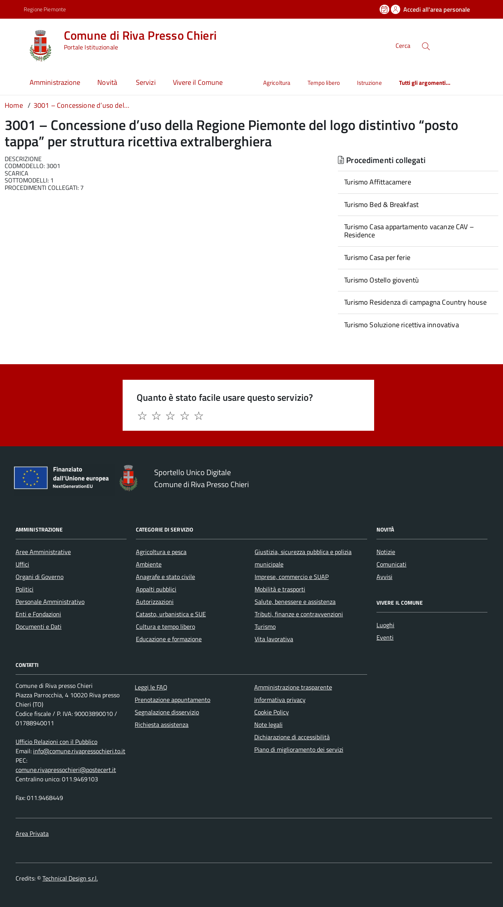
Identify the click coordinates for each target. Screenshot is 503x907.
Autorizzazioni (155, 601)
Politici (24, 589)
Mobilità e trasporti (280, 589)
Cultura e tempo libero (165, 626)
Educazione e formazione (169, 639)
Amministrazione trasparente (293, 687)
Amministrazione (55, 82)
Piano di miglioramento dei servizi (298, 749)
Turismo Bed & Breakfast (381, 204)
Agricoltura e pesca (161, 551)
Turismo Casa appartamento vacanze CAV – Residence (409, 230)
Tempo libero (324, 82)
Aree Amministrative (43, 551)
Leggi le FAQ (151, 687)
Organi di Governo (39, 576)
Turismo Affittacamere (377, 182)
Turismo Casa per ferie (377, 257)
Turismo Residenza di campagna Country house (415, 302)
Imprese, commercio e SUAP (292, 576)
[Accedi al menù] (14, 45)
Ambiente (149, 564)
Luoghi (385, 625)
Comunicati (391, 564)
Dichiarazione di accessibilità (292, 737)
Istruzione (369, 82)
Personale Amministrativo (50, 601)
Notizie (385, 551)
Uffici (22, 564)
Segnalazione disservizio (167, 712)
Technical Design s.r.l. (70, 878)
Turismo (265, 626)
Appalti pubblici (156, 589)
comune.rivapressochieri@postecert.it (66, 769)
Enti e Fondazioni (38, 614)
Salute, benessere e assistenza (295, 601)
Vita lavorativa (274, 639)
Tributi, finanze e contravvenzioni (299, 614)
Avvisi (384, 576)
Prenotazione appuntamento (172, 699)
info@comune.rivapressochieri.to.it (79, 751)
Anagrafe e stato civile (165, 576)
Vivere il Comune (198, 82)
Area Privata (32, 833)
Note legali (268, 724)
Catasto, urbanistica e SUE (171, 614)
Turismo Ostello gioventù (381, 280)
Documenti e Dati (39, 626)
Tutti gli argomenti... (425, 82)
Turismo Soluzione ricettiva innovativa (401, 324)
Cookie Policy (271, 712)
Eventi (385, 637)
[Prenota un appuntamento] (385, 9)
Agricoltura (276, 82)
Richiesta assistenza (161, 724)
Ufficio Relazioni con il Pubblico (56, 741)
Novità (108, 82)
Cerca (403, 46)
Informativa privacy (280, 699)
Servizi (146, 82)
